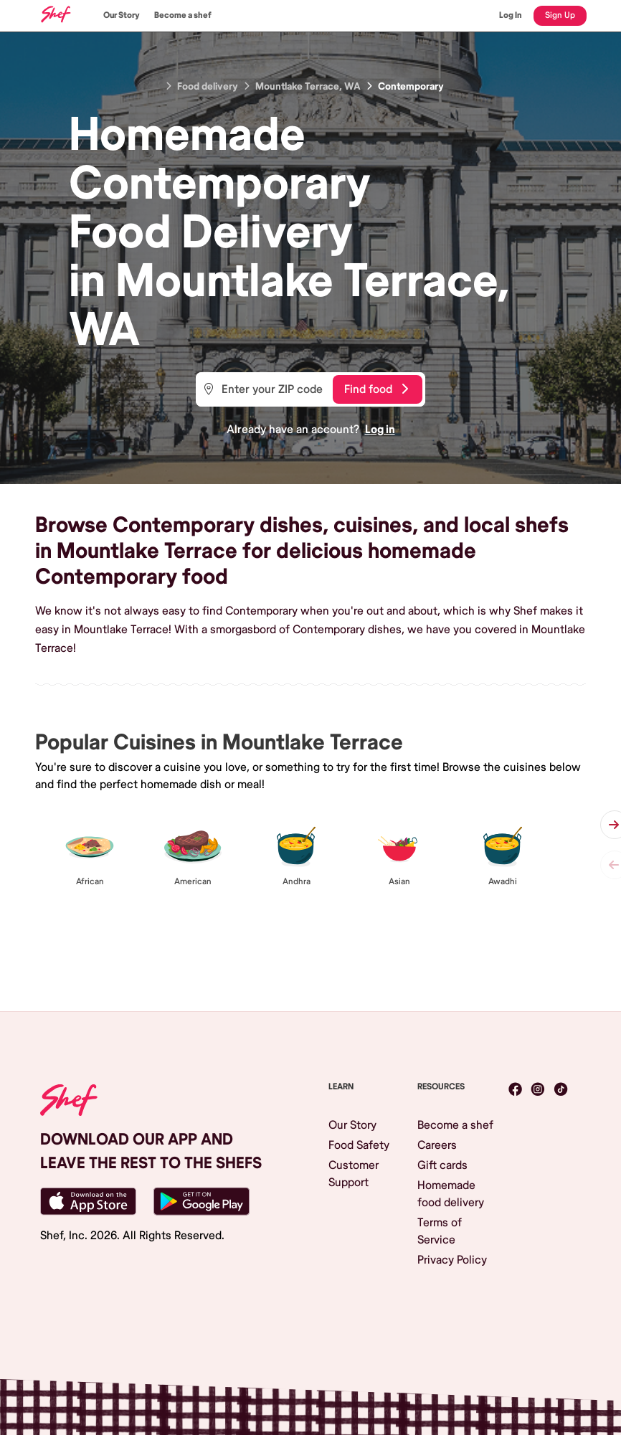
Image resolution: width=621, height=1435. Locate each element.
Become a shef (183, 15)
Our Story (121, 15)
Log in (380, 429)
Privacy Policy (452, 1260)
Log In (510, 15)
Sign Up (560, 15)
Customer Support (353, 1174)
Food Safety (358, 1145)
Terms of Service (439, 1231)
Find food (376, 389)
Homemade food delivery (450, 1194)
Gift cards (442, 1165)
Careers (437, 1145)
